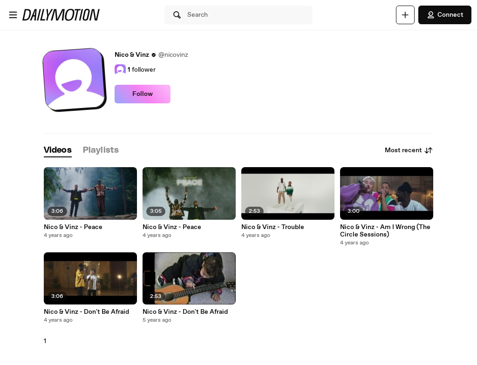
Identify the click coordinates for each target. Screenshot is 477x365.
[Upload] (405, 15)
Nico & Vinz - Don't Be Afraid (86, 312)
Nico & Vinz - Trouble (272, 227)
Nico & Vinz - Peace (73, 227)
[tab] (58, 150)
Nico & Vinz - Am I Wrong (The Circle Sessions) (385, 230)
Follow (142, 94)
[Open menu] (13, 15)
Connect (444, 15)
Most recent (409, 150)
